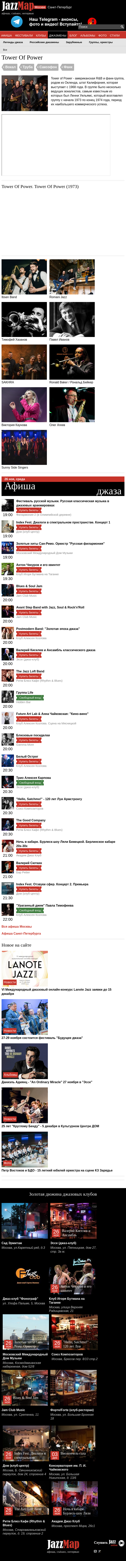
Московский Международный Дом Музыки (44, 553)
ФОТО (102, 35)
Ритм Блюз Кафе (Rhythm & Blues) (39, 680)
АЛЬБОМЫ (87, 35)
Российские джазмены (44, 42)
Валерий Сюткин (29, 863)
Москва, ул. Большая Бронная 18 (72, 1416)
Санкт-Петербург (60, 7)
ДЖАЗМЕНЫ (57, 35)
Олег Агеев (72, 407)
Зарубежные (74, 42)
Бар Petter (23, 872)
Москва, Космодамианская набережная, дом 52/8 (22, 1364)
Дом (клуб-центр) (27, 531)
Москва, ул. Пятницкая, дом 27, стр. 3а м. (73, 1249)
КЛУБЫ (41, 35)
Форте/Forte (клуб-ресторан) (72, 1410)
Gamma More (25, 744)
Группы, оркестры (101, 42)
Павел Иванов (72, 321)
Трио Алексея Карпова (33, 777)
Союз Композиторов (29, 808)
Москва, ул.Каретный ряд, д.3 (23, 1247)
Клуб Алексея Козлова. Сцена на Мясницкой (46, 723)
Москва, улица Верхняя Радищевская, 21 (66, 1309)
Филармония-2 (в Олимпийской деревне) (43, 514)
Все (5, 49)
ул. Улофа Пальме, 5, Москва (24, 1303)
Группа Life (24, 692)
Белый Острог (27, 756)
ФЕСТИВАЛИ (24, 35)
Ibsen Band (24, 279)
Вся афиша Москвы (17, 926)
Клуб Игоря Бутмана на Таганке (37, 574)
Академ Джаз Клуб (28, 855)
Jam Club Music (26, 595)
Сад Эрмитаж (12, 1243)
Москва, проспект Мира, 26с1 (73, 1526)
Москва (40, 7)
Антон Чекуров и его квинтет (38, 565)
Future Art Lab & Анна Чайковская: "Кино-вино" (52, 713)
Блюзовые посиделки (33, 735)
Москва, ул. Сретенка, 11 (20, 1414)
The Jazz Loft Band (30, 671)
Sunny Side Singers (24, 449)
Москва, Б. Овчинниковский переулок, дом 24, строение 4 (24, 1472)
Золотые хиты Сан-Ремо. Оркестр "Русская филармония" (60, 543)
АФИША (6, 35)
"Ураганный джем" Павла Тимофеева (44, 905)
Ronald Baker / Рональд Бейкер (72, 364)
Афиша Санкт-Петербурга (21, 933)
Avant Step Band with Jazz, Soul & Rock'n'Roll (50, 607)
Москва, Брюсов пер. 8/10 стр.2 (75, 1359)
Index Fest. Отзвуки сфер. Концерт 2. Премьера (52, 884)
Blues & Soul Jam (29, 586)
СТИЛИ (115, 35)
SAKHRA (24, 364)
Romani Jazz (72, 279)
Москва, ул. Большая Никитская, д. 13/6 (64, 1476)
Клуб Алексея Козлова (31, 638)
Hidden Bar (23, 702)
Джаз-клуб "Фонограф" (20, 1298)
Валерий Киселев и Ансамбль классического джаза (55, 650)
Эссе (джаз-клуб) (27, 659)
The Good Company (31, 820)
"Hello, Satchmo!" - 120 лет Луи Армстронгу (49, 799)
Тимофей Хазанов (24, 321)
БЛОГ (73, 35)
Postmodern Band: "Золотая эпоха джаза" (48, 628)
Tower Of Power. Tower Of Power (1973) (40, 186)
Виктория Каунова (24, 407)
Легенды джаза (13, 42)
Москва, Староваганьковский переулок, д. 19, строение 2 (24, 1531)
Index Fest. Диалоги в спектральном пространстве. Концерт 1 (63, 522)
